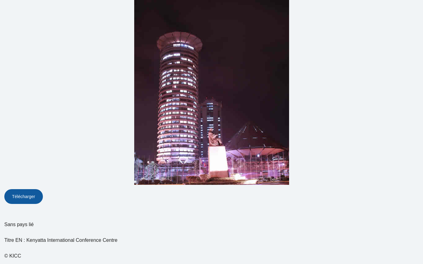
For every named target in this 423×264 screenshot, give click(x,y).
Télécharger (23, 196)
